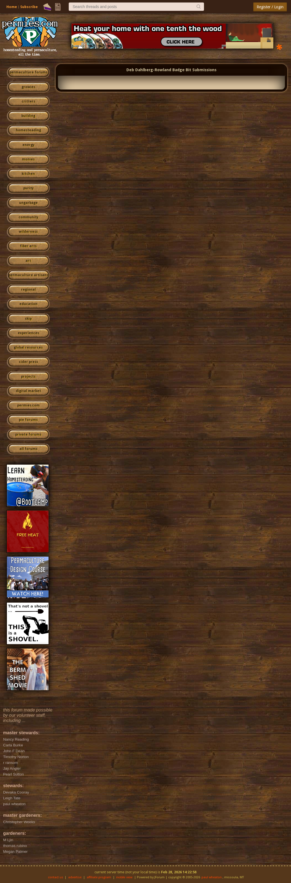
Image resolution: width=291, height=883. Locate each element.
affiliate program (99, 877)
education (28, 304)
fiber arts (28, 246)
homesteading (28, 130)
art (28, 261)
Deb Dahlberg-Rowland (148, 70)
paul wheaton (211, 877)
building (28, 116)
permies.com (28, 405)
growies (28, 87)
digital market (28, 391)
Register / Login (270, 7)
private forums (28, 434)
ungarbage (28, 203)
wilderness (28, 232)
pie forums (28, 420)
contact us (55, 877)
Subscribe (29, 7)
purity (28, 188)
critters (28, 101)
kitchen (28, 174)
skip (28, 319)
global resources (28, 347)
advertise (74, 877)
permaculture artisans (28, 275)
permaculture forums (28, 72)
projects (28, 376)
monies (28, 159)
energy (28, 145)
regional (28, 289)
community (28, 217)
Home (11, 7)
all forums (28, 449)
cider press (28, 362)
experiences (28, 333)
